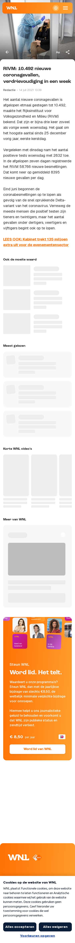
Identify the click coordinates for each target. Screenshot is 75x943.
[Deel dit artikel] (68, 52)
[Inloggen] (56, 8)
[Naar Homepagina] (11, 8)
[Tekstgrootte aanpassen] (58, 52)
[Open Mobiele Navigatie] (65, 8)
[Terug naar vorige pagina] (7, 52)
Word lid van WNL (37, 749)
